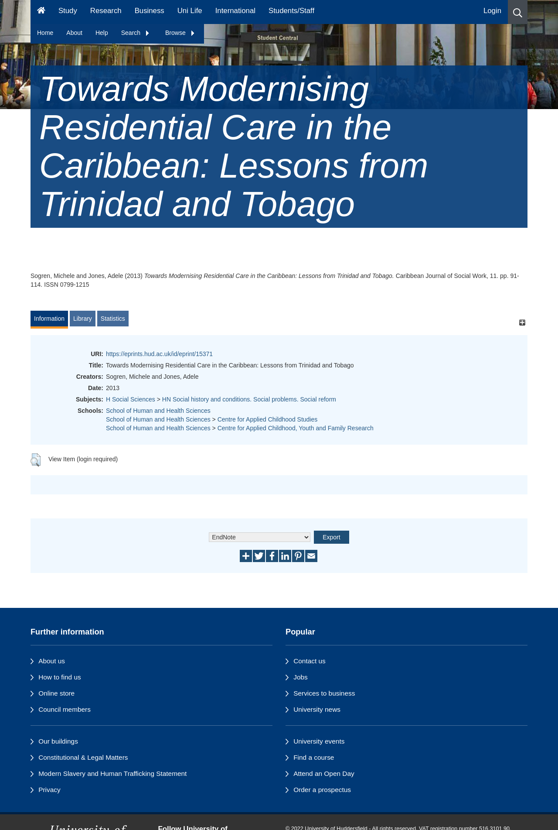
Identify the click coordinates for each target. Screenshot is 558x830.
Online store (56, 693)
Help (101, 32)
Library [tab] (82, 318)
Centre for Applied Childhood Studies (268, 419)
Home (45, 32)
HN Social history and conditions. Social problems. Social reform (249, 399)
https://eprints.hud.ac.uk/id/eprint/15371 (159, 353)
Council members (64, 709)
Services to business (324, 693)
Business (149, 11)
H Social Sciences (130, 399)
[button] (517, 12)
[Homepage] (41, 12)
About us (51, 661)
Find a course (313, 757)
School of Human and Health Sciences (158, 410)
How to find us (59, 677)
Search (135, 32)
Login (492, 11)
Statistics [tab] (113, 318)
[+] (522, 322)
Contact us (309, 661)
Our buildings (58, 741)
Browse (180, 32)
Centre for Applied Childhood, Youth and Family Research (296, 428)
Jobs (300, 677)
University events (318, 741)
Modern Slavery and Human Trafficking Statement (112, 773)
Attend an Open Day (323, 773)
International (235, 11)
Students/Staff (291, 11)
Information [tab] (49, 318)
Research (106, 11)
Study (67, 11)
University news (316, 709)
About (74, 32)
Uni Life (189, 11)
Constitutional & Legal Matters (83, 757)
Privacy (49, 789)
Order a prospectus (322, 789)
